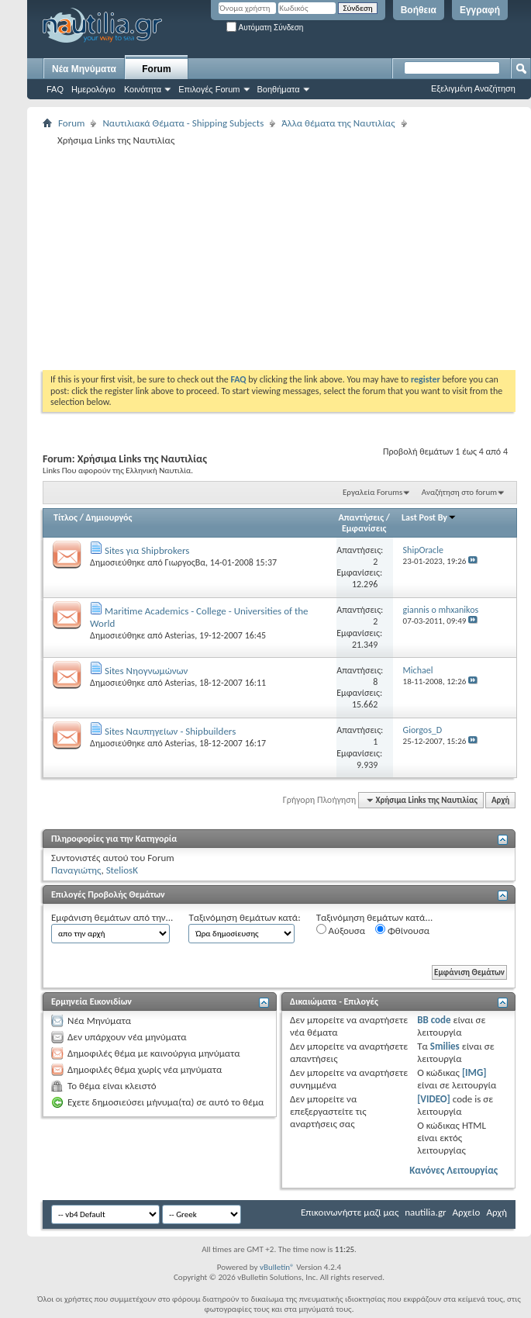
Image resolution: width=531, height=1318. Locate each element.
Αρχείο (467, 1212)
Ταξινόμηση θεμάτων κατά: (244, 917)
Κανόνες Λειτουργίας (453, 1170)
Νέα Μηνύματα (84, 69)
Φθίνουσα (402, 930)
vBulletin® (277, 1267)
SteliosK (122, 870)
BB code (433, 1020)
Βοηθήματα (278, 89)
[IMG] (474, 1072)
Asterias (179, 635)
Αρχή (500, 800)
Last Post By (429, 517)
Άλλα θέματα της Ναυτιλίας (338, 123)
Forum (156, 69)
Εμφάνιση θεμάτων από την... (112, 917)
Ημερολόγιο (93, 89)
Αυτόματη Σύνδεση (264, 27)
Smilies (445, 1046)
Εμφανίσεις (364, 528)
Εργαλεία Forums (372, 492)
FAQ (55, 89)
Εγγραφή (480, 10)
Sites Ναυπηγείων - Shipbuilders (170, 731)
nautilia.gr (425, 1212)
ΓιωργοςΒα (184, 562)
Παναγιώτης (76, 870)
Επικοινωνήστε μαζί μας (349, 1212)
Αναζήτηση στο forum (459, 492)
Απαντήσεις (361, 517)
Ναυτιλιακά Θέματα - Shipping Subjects (183, 123)
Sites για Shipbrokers (147, 550)
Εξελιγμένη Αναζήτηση (473, 88)
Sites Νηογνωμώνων (146, 670)
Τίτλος (65, 517)
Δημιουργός (109, 517)
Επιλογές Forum (209, 89)
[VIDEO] (433, 1099)
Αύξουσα (340, 930)
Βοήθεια (418, 10)
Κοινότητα (142, 89)
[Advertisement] (253, 257)
